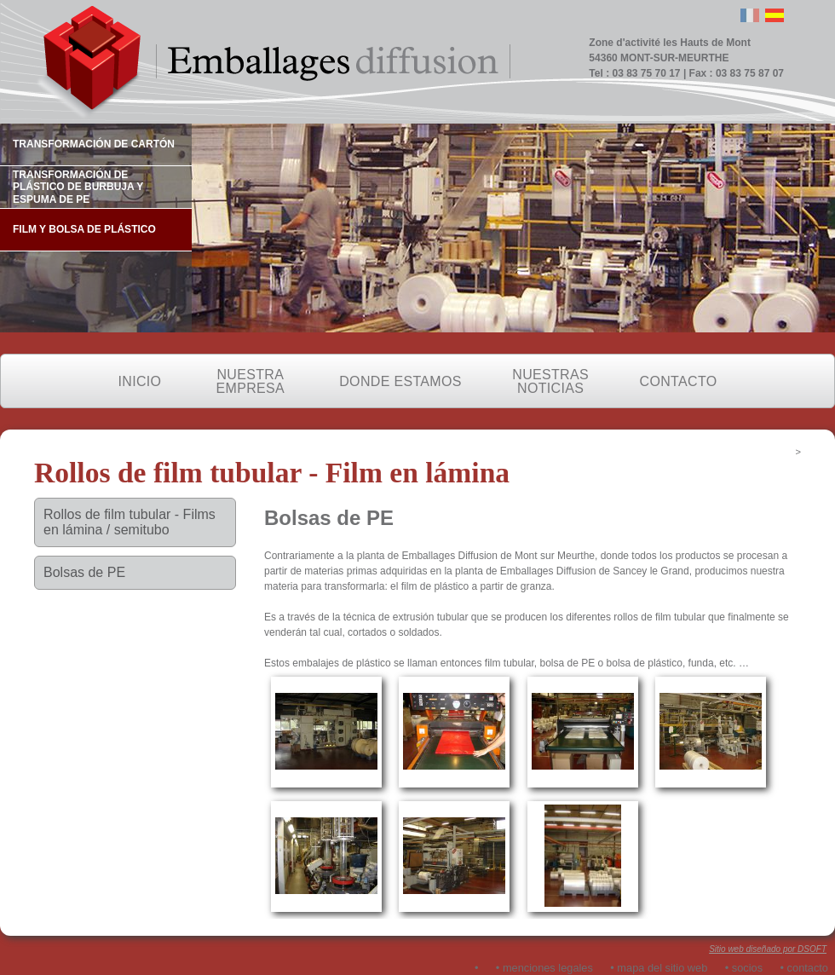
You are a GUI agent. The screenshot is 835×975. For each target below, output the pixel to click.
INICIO (140, 381)
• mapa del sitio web (658, 967)
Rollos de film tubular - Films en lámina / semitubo (129, 522)
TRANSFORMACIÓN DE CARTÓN (94, 144)
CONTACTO (678, 381)
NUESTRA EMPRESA (250, 381)
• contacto (804, 967)
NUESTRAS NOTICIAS (550, 381)
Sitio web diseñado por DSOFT (767, 949)
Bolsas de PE (84, 572)
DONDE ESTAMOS (400, 381)
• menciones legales (544, 967)
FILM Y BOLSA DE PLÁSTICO (84, 229)
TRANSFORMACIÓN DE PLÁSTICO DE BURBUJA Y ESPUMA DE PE (78, 187)
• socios (744, 967)
